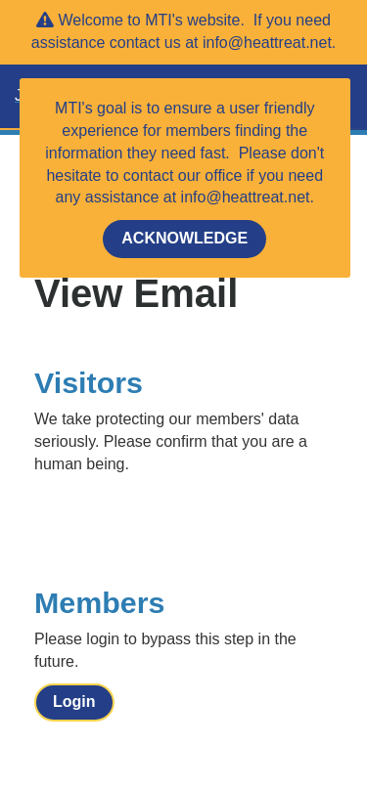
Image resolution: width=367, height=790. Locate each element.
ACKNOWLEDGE (184, 238)
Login (74, 701)
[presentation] (183, 524)
